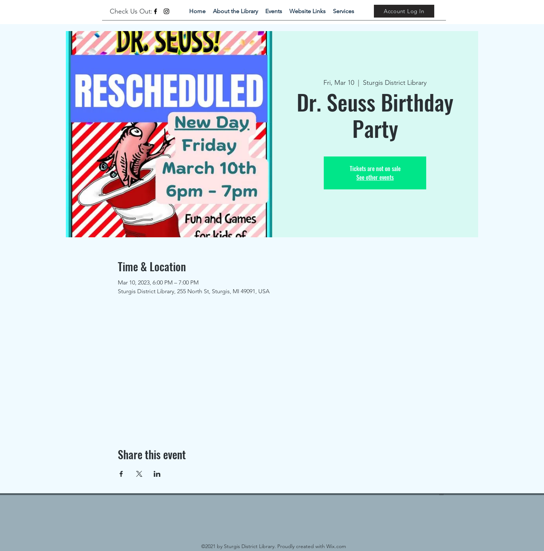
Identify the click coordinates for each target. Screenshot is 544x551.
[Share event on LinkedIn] (157, 474)
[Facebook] (155, 11)
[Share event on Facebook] (121, 474)
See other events (375, 177)
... (441, 492)
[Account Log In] (404, 11)
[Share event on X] (139, 474)
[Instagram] (166, 11)
